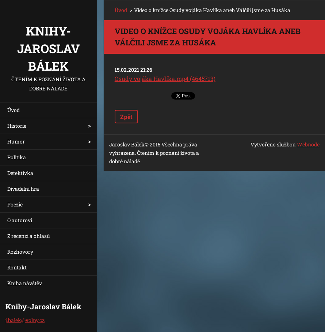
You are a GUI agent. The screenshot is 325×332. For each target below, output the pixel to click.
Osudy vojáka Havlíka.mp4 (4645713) (165, 78)
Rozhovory (20, 251)
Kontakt (17, 267)
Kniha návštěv (24, 283)
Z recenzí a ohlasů (28, 235)
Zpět (126, 116)
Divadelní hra (23, 188)
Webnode (308, 144)
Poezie (15, 204)
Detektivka (20, 172)
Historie (16, 125)
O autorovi (19, 220)
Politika (16, 157)
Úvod (13, 110)
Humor (16, 141)
